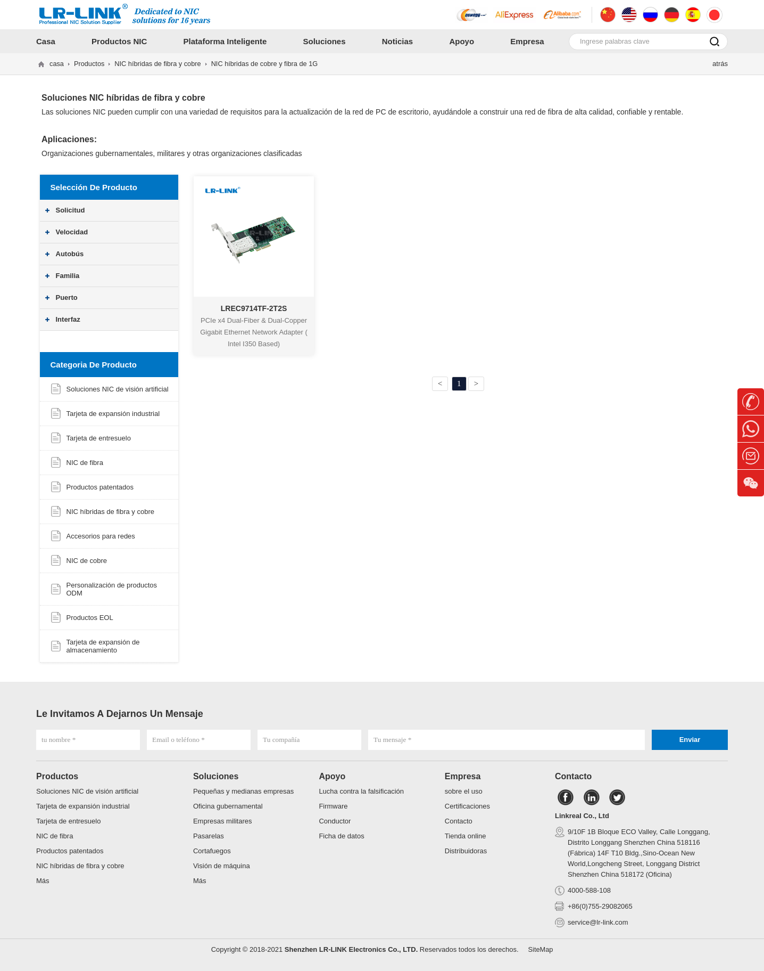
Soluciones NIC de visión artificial (118, 389)
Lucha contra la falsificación (361, 791)
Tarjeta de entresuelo (99, 438)
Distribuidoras (466, 851)
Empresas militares (222, 821)
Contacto (458, 821)
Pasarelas (208, 836)
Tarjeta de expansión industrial (113, 414)
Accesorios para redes (101, 536)
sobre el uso (464, 791)
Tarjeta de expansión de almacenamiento (103, 646)
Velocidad (72, 232)
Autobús (70, 254)
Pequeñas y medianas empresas (243, 791)
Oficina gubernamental (228, 806)
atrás (720, 64)
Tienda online (465, 836)
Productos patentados (100, 487)
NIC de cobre (87, 561)
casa (56, 64)
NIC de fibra (85, 463)
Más (42, 881)
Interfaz (68, 319)
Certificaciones (467, 806)
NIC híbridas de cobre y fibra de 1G (267, 64)
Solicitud (70, 210)
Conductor (335, 821)
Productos (89, 64)
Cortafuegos (212, 851)
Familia (68, 276)
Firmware (333, 806)
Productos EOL (90, 618)
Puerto (67, 297)
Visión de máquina (221, 866)
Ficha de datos (341, 836)
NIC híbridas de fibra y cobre (159, 64)
